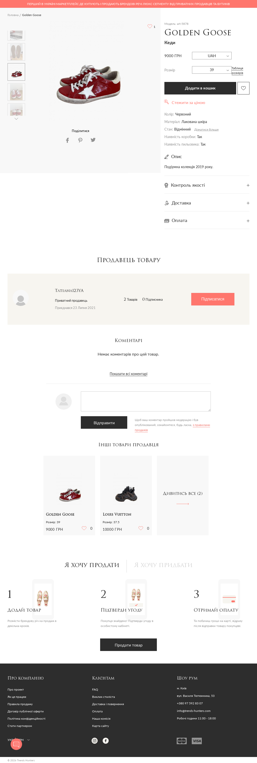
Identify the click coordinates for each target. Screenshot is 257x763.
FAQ (95, 689)
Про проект (16, 689)
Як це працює (17, 697)
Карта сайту (100, 726)
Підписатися (212, 299)
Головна (13, 15)
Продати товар (129, 644)
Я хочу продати (92, 566)
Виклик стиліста (103, 697)
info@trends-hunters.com (194, 711)
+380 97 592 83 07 (190, 703)
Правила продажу (20, 704)
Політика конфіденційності (26, 718)
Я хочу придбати (163, 566)
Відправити (103, 422)
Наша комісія (101, 718)
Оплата (97, 711)
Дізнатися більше (206, 129)
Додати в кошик (200, 88)
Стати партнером (20, 726)
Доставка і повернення (108, 704)
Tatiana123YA (69, 291)
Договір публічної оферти (26, 711)
